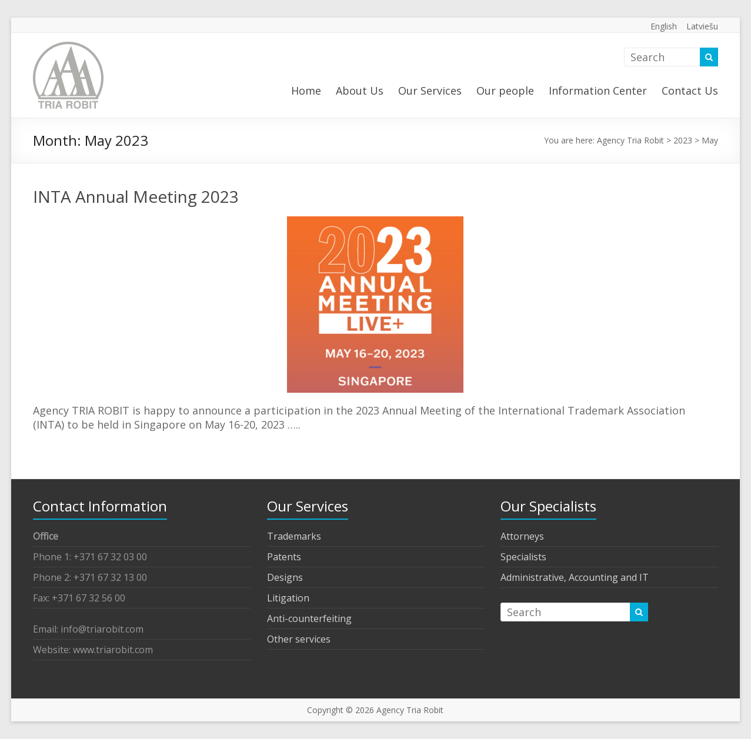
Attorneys (522, 536)
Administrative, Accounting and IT (574, 577)
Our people (505, 90)
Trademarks (294, 536)
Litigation (288, 597)
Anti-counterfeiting (309, 618)
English (663, 26)
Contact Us (690, 90)
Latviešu (702, 26)
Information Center (598, 90)
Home (306, 90)
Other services (299, 639)
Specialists (523, 556)
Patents (284, 556)
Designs (285, 577)
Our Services (430, 90)
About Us (359, 90)
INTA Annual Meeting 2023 (136, 196)
